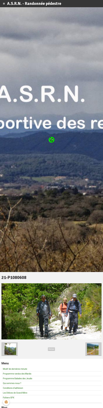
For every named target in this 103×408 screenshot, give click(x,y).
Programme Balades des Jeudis (17, 378)
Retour (51, 349)
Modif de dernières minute (15, 369)
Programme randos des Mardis (17, 374)
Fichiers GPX (8, 397)
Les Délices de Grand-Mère (15, 393)
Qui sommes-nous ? (12, 383)
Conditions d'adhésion (13, 388)
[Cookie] (6, 402)
